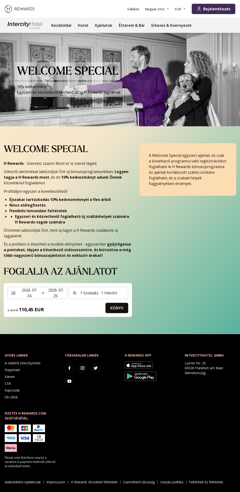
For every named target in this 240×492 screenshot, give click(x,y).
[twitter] (95, 368)
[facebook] (69, 368)
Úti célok (11, 397)
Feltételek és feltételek (207, 482)
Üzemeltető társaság (140, 482)
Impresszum (57, 482)
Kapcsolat (12, 390)
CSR (8, 383)
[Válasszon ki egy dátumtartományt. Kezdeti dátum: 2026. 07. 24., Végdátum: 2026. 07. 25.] (37, 293)
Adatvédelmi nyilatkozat (24, 482)
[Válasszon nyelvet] (157, 9)
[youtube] (69, 381)
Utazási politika (173, 482)
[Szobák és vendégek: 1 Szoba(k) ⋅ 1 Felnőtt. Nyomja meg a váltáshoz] (98, 293)
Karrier (10, 376)
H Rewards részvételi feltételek (95, 482)
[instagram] (82, 368)
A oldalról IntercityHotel (22, 363)
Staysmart (12, 370)
